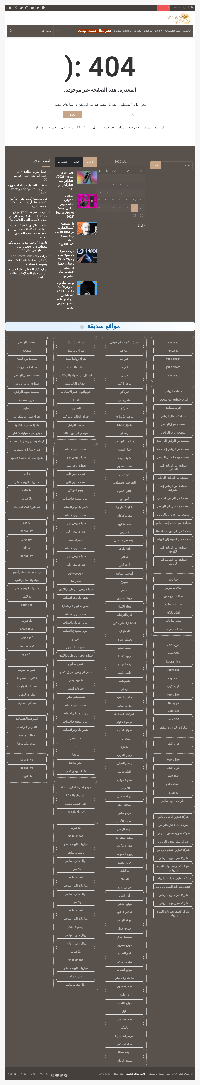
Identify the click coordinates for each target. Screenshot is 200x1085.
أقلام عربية (124, 771)
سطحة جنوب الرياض (26, 392)
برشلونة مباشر (76, 852)
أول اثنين (124, 895)
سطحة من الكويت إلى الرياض (173, 561)
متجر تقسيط (75, 540)
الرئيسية (187, 30)
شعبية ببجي (76, 680)
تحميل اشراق (124, 639)
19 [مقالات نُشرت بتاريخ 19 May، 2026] (121, 200)
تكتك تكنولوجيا (124, 507)
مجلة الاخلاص (124, 1044)
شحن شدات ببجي (75, 647)
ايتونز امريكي (75, 490)
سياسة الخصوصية (139, 127)
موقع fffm (124, 1052)
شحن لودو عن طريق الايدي (75, 672)
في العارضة (27, 645)
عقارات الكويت (27, 670)
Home (44, 1073)
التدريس (76, 408)
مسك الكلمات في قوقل (124, 342)
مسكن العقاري (27, 703)
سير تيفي (26, 539)
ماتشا (75, 754)
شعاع (124, 747)
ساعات (173, 579)
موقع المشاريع (124, 837)
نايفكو (124, 1027)
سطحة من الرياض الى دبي (173, 498)
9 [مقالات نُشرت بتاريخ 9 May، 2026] (141, 193)
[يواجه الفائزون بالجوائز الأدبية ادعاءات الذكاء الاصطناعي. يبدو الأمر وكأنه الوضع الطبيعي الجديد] (87, 288)
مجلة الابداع (124, 606)
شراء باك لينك (75, 342)
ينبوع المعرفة (124, 854)
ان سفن (124, 433)
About (33, 1073)
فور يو (75, 639)
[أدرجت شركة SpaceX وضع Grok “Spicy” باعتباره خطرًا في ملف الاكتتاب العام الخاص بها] (87, 256)
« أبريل (141, 225)
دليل (124, 1011)
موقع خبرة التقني (124, 540)
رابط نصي (67, 127)
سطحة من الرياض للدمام (173, 477)
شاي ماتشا (75, 763)
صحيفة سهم (124, 986)
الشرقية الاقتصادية (124, 482)
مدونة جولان (124, 780)
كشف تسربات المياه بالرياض (173, 886)
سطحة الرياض (173, 391)
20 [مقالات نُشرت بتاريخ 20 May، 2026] (113, 200)
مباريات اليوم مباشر (173, 801)
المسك (124, 879)
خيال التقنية (124, 449)
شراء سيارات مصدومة (27, 449)
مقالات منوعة (27, 735)
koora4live (173, 661)
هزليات (124, 871)
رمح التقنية (124, 656)
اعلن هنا (124, 350)
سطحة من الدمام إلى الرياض (173, 523)
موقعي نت (124, 804)
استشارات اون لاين (124, 623)
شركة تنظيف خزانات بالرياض (173, 878)
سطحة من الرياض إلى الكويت (173, 549)
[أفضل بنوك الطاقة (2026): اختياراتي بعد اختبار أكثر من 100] (87, 177)
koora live (173, 670)
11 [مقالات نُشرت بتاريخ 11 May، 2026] (127, 193)
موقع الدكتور (124, 904)
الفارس (124, 788)
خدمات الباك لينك (46, 127)
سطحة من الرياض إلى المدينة (173, 531)
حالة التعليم (124, 862)
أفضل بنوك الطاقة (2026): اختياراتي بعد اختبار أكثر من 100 (65, 181)
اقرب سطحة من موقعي (173, 399)
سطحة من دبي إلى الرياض (173, 506)
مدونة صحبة (124, 705)
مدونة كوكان (124, 515)
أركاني (124, 689)
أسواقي (124, 499)
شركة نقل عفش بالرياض (173, 825)
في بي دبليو (124, 887)
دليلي (124, 375)
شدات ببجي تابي (75, 474)
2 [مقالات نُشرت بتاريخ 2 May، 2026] (141, 185)
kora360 (173, 653)
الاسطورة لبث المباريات (26, 507)
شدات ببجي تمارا (76, 457)
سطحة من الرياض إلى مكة (173, 449)
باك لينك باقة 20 (75, 795)
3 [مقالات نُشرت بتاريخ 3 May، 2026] (134, 185)
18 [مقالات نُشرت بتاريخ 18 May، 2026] (127, 200)
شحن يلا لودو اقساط (75, 507)
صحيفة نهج (124, 524)
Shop (24, 1073)
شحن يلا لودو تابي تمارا (75, 606)
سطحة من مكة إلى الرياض (173, 457)
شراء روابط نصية (75, 359)
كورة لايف (173, 645)
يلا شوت (173, 342)
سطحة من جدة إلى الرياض (173, 514)
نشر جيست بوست (76, 803)
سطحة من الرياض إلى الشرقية (173, 488)
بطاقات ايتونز (76, 688)
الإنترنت (159, 30)
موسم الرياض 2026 (75, 433)
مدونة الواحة (124, 961)
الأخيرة (90, 161)
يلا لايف (26, 474)
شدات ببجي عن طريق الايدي (76, 589)
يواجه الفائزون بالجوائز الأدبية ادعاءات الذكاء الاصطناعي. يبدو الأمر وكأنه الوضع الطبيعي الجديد (65, 295)
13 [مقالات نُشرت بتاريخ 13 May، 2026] (113, 193)
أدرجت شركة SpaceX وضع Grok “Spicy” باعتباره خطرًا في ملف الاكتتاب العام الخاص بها (66, 264)
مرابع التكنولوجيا (124, 441)
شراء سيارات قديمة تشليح (27, 458)
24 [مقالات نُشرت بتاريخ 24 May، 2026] (134, 208)
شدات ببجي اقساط (75, 449)
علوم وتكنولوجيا (26, 743)
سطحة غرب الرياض (173, 432)
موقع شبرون (124, 945)
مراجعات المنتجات (122, 30)
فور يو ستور (75, 573)
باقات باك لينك (75, 367)
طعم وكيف (124, 672)
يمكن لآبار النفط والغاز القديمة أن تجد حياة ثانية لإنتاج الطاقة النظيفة (27, 273)
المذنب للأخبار (124, 821)
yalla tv (26, 490)
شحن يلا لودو (75, 664)
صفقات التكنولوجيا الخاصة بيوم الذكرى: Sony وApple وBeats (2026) (27, 189)
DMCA (81, 127)
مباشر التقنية (124, 697)
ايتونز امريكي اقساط (75, 622)
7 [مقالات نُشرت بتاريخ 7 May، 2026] (107, 185)
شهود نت (124, 681)
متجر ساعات (173, 621)
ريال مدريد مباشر (75, 861)
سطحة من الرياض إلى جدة (173, 441)
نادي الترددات (124, 615)
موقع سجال (124, 796)
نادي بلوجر (124, 548)
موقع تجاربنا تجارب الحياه (75, 787)
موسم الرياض (75, 425)
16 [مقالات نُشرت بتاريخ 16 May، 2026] (141, 200)
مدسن (124, 590)
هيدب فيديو (124, 648)
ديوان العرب (124, 755)
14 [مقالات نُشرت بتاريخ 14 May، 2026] (106, 193)
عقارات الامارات (27, 686)
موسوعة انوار (124, 722)
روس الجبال (124, 763)
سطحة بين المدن (27, 359)
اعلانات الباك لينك (75, 383)
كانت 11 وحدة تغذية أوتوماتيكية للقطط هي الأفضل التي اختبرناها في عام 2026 (27, 246)
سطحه (27, 350)
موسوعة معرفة (124, 1036)
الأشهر (76, 161)
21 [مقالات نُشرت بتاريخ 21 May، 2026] (106, 200)
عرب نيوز (124, 474)
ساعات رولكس (173, 596)
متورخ (124, 582)
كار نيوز (124, 532)
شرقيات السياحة (124, 714)
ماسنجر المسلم (124, 978)
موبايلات (148, 30)
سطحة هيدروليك (27, 367)
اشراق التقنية (124, 425)
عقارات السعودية (27, 678)
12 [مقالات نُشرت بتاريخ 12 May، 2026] (121, 193)
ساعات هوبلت (173, 629)
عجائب (124, 557)
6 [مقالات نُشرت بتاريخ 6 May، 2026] (114, 185)
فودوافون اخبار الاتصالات (76, 392)
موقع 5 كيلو (124, 383)
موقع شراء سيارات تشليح (26, 433)
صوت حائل (124, 928)
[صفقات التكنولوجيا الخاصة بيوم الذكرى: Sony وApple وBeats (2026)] (87, 201)
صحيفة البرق (124, 937)
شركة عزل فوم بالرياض (173, 858)
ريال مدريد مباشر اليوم (27, 572)
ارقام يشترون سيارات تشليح (27, 441)
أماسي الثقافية (124, 573)
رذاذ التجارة (124, 664)
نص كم (124, 392)
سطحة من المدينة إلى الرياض (173, 539)
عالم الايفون (124, 491)
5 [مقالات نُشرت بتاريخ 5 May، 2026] (121, 185)
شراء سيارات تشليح (27, 425)
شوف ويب (124, 458)
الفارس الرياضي (27, 727)
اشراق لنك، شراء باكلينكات (75, 375)
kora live (173, 776)
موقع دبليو (124, 813)
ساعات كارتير (173, 588)
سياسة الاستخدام (114, 127)
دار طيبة (124, 994)
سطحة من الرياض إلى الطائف (173, 467)
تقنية (76, 400)
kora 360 (173, 719)
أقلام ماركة (173, 612)
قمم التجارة (124, 953)
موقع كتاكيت (124, 1003)
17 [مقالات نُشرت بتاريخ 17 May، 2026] (134, 200)
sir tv (26, 547)
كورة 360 (173, 703)
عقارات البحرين (26, 694)
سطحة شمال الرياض (173, 416)
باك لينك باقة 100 (75, 812)
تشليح (26, 408)
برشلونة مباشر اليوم (27, 580)
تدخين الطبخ (124, 912)
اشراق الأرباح (124, 730)
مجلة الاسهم (124, 466)
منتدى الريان (124, 1060)
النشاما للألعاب (124, 846)
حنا (75, 746)
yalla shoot (173, 359)
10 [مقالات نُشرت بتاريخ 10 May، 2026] (134, 193)
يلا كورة (26, 654)
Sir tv (26, 523)
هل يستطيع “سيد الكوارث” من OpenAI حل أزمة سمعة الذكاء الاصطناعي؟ (28, 202)
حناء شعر (75, 738)
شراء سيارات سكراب (27, 416)
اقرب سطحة (173, 408)
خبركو (124, 408)
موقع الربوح (124, 920)
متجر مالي (124, 400)
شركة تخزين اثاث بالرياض (173, 817)
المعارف (124, 631)
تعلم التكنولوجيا (172, 30)
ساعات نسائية (173, 604)
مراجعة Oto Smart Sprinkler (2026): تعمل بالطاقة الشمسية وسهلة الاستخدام (27, 260)
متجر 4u (75, 581)
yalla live (27, 605)
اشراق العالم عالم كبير (75, 416)
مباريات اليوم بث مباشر (173, 727)
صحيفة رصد (124, 1019)
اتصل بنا (94, 127)
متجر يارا (124, 738)
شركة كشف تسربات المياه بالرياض (173, 868)
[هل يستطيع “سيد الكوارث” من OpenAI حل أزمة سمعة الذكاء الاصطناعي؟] (87, 228)
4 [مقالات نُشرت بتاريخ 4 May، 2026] (128, 185)
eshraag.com (105, 1073)
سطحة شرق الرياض (173, 424)
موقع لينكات (124, 970)
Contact (13, 1073)
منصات (137, 30)
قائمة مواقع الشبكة (135, 1073)
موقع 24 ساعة (124, 416)
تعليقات (62, 161)
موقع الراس (124, 829)
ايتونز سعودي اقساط (75, 498)
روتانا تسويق (124, 598)
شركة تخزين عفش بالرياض (173, 833)
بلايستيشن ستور (75, 697)
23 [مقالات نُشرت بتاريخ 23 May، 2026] (141, 208)
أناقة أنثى (124, 565)
